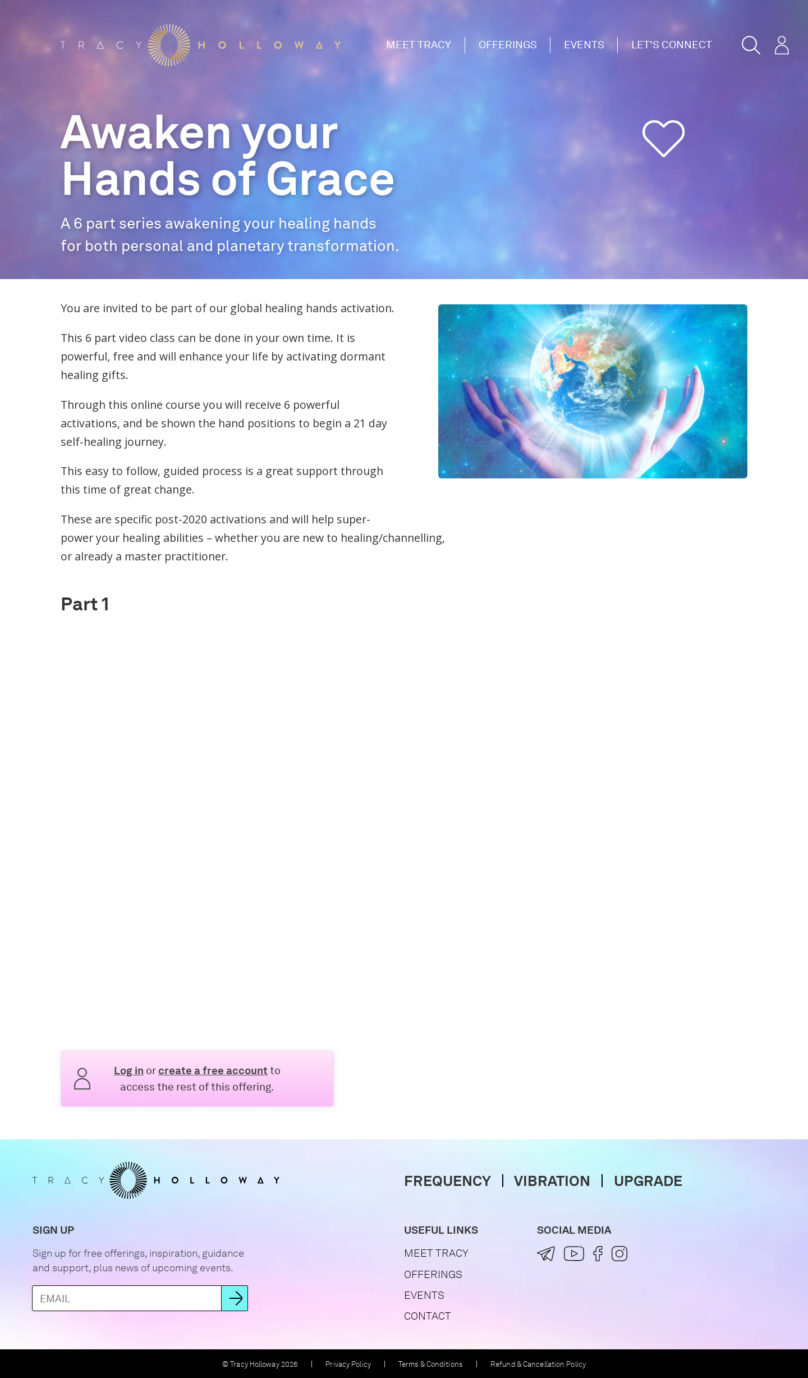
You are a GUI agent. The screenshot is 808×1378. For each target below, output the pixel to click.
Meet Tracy (418, 44)
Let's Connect (671, 44)
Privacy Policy (348, 1364)
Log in (129, 1070)
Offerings (508, 44)
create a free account (213, 1070)
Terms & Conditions (430, 1364)
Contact (427, 1315)
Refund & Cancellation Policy (538, 1364)
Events (584, 44)
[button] (751, 45)
